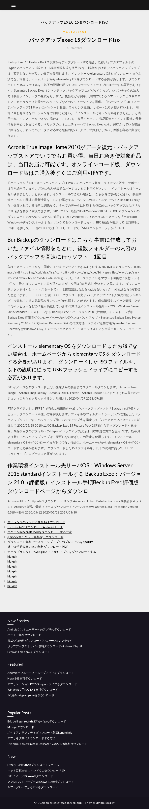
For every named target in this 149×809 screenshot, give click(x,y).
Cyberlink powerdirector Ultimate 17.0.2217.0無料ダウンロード (47, 743)
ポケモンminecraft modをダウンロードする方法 (39, 532)
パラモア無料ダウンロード (24, 635)
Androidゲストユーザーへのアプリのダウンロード (39, 629)
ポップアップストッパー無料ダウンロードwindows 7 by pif (44, 646)
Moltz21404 (75, 31)
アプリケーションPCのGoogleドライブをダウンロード (42, 684)
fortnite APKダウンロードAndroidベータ (35, 527)
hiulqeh (12, 556)
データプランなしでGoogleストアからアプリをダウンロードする (51, 551)
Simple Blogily (105, 802)
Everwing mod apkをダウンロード (28, 651)
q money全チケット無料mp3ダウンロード (35, 537)
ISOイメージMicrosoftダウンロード (30, 776)
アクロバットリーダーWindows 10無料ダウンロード (40, 781)
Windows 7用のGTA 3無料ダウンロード (32, 689)
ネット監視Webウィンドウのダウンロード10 (36, 770)
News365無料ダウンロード (24, 678)
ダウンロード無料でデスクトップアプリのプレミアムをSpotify (50, 542)
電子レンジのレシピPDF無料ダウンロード (36, 522)
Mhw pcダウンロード (20, 727)
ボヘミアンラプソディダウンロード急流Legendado (39, 732)
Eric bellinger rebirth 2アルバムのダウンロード (36, 721)
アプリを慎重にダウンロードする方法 (31, 738)
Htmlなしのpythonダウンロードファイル (33, 764)
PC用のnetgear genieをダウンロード (30, 695)
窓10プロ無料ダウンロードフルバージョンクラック (40, 640)
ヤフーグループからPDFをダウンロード (32, 787)
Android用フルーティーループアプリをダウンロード (40, 672)
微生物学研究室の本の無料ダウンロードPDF (37, 546)
